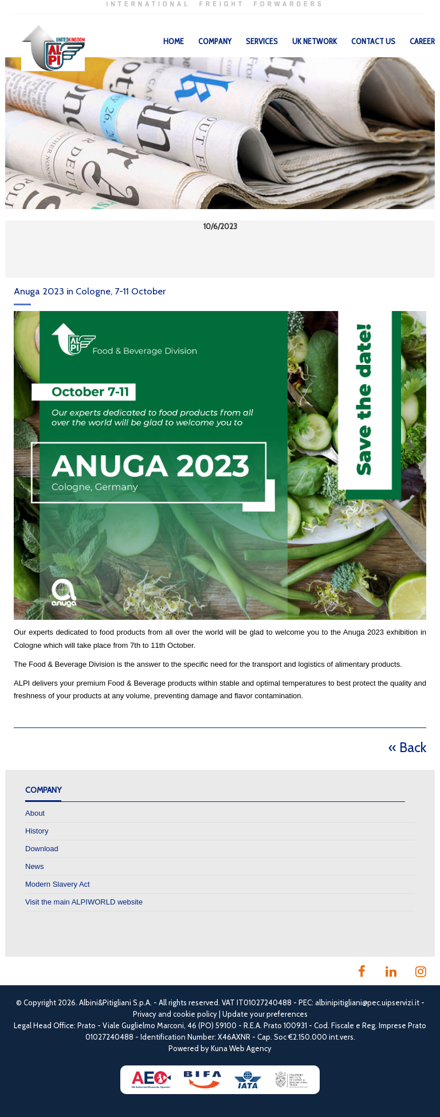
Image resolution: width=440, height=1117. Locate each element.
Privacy (144, 1013)
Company (214, 41)
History (36, 831)
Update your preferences (265, 1013)
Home (173, 41)
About (35, 813)
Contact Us (373, 41)
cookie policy (195, 1013)
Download (41, 848)
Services (262, 41)
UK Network (314, 41)
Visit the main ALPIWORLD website (84, 902)
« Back (407, 747)
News (34, 866)
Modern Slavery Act (57, 884)
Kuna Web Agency (241, 1048)
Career (422, 41)
